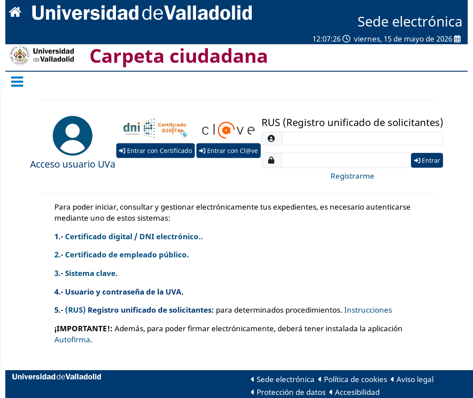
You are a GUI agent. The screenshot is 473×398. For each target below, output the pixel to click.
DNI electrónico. (170, 236)
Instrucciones (368, 310)
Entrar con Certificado (155, 150)
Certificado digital (98, 236)
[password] (346, 160)
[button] (72, 136)
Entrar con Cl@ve (228, 150)
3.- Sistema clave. (86, 273)
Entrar (427, 160)
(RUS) (75, 310)
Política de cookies (352, 379)
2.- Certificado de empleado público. (121, 254)
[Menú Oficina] (19, 82)
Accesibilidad (354, 392)
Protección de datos (288, 392)
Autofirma (72, 339)
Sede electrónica (283, 379)
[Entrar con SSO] (72, 136)
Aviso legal (412, 379)
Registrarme (352, 176)
